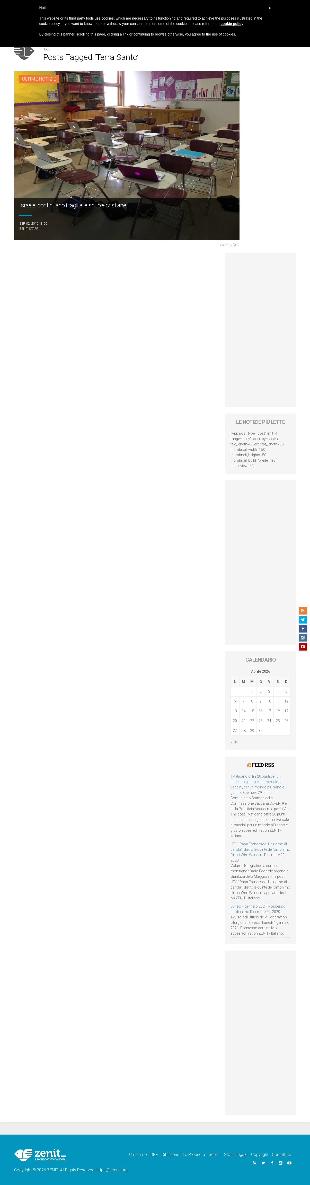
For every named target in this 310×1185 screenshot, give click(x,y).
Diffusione (170, 1154)
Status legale (235, 1154)
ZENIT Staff (28, 229)
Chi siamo (138, 1154)
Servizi (214, 1154)
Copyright (259, 1154)
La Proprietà (194, 1154)
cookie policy (231, 24)
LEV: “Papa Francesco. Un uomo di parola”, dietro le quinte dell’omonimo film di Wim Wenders (260, 849)
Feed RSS (263, 765)
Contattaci (281, 1154)
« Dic (234, 742)
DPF (154, 1154)
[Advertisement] (260, 330)
